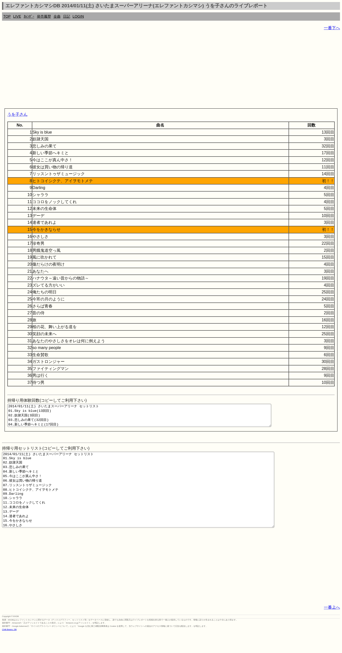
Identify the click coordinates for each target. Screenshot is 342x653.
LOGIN (78, 16)
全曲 (57, 16)
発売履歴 (44, 16)
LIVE (17, 16)
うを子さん (17, 114)
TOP (7, 16)
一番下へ (332, 28)
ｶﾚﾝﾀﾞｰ (29, 16)
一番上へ (332, 627)
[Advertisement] (153, 70)
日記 (66, 16)
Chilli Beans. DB (9, 649)
